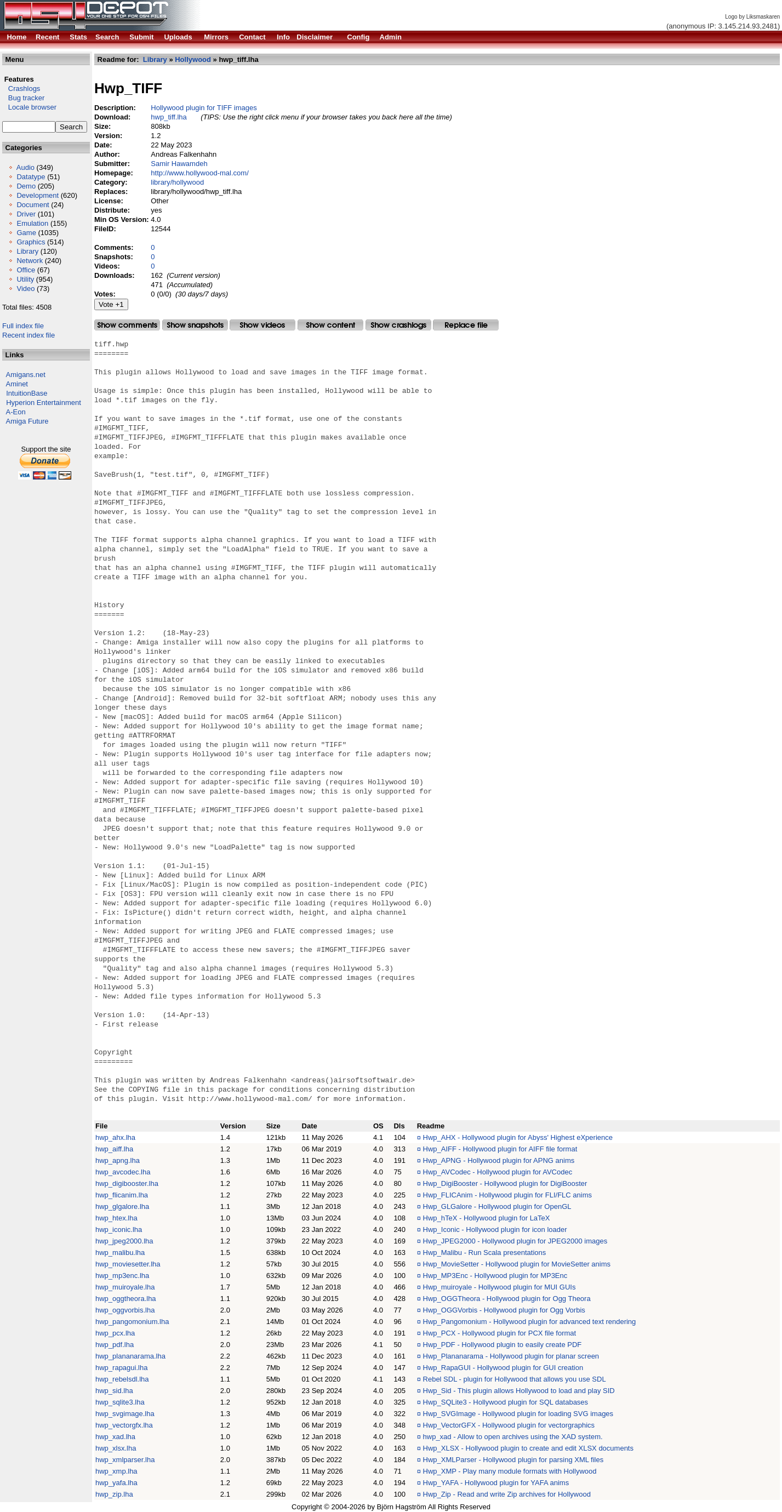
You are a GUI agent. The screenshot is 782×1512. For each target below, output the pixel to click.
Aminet (17, 384)
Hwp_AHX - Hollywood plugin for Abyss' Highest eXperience (518, 1137)
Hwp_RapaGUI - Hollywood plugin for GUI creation (503, 1367)
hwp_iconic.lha (118, 1229)
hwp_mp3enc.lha (122, 1275)
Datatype (30, 177)
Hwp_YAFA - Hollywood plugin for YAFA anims (496, 1483)
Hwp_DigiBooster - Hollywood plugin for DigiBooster (505, 1183)
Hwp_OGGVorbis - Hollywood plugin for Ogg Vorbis (504, 1310)
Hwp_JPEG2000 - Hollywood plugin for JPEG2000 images (515, 1241)
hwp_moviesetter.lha (128, 1264)
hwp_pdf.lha (114, 1344)
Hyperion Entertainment (43, 402)
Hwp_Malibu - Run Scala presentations (484, 1252)
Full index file (23, 326)
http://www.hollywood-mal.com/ (199, 173)
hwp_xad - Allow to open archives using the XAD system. (513, 1437)
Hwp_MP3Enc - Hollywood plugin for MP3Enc (495, 1275)
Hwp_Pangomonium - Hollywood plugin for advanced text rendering (529, 1321)
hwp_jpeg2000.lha (124, 1241)
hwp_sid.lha (114, 1391)
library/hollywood (177, 182)
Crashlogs (21, 88)
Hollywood (193, 59)
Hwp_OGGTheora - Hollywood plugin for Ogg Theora (507, 1298)
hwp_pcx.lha (115, 1333)
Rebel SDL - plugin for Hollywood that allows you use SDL (514, 1379)
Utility (25, 279)
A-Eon (16, 412)
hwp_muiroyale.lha (125, 1287)
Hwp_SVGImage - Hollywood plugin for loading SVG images (518, 1414)
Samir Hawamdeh (179, 163)
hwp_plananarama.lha (130, 1356)
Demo (26, 186)
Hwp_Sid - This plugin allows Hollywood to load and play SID (519, 1391)
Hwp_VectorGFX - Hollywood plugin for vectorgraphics (509, 1425)
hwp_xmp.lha (116, 1471)
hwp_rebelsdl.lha (122, 1379)
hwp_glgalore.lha (122, 1206)
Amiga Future (27, 421)
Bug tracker (23, 98)
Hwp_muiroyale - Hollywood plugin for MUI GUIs (499, 1287)
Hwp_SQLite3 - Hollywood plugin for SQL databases (506, 1402)
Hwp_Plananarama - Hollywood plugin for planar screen (511, 1356)
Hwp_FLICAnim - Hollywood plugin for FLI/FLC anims (507, 1195)
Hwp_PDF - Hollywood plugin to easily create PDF (502, 1344)
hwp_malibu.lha (120, 1252)
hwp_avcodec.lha (122, 1172)
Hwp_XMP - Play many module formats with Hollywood (510, 1471)
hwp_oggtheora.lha (125, 1298)
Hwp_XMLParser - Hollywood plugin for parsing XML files (513, 1460)
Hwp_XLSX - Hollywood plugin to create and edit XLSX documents (528, 1448)
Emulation (32, 223)
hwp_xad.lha (115, 1437)
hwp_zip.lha (114, 1494)
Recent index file (28, 335)
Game (26, 233)
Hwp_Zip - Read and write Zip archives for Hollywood (507, 1494)
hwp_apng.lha (117, 1160)
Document (32, 205)
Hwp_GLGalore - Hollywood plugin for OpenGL (497, 1206)
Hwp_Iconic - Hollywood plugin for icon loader (495, 1229)
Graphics (30, 242)
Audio (25, 167)
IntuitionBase (26, 393)
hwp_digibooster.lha (126, 1183)
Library (27, 251)
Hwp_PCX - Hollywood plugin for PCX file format (499, 1333)
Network (29, 260)
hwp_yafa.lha (116, 1483)
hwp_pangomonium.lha (132, 1321)
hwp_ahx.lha (115, 1137)
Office (25, 270)
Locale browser (29, 107)
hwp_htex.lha (116, 1218)
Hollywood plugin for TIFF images (203, 108)
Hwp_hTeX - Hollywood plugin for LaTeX (486, 1218)
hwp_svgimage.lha (125, 1414)
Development (37, 195)
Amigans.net (25, 374)
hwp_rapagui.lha (121, 1367)
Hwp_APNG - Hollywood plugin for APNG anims (499, 1160)
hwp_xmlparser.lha (125, 1460)
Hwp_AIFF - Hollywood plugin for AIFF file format (500, 1149)
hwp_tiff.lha (169, 117)
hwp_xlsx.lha (115, 1448)
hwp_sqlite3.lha (120, 1402)
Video (25, 288)
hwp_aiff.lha (114, 1149)
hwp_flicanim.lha (121, 1195)
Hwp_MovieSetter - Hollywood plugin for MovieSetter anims (516, 1264)
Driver (26, 214)
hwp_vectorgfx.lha (124, 1425)
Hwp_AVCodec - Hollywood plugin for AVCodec (498, 1172)
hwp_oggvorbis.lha (125, 1310)
